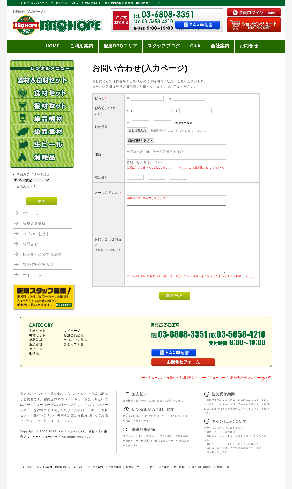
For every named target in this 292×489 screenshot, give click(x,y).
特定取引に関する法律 (42, 254)
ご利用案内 (81, 45)
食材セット (37, 330)
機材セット (37, 335)
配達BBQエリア (120, 45)
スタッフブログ (163, 45)
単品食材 (36, 344)
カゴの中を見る (36, 234)
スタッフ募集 (74, 344)
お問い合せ (223, 467)
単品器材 (36, 340)
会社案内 (220, 45)
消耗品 (34, 354)
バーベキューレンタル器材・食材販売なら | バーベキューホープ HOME (62, 467)
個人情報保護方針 (38, 264)
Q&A (195, 45)
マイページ (72, 330)
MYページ (31, 213)
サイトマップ (34, 275)
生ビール (36, 349)
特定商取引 (180, 467)
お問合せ (249, 45)
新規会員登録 (34, 223)
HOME (53, 45)
